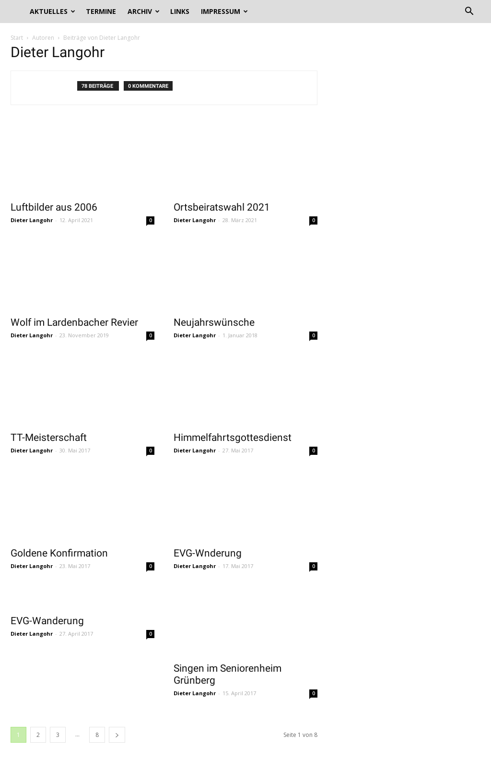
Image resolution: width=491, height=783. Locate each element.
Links (179, 11)
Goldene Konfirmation (59, 553)
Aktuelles (52, 11)
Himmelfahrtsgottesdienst (233, 437)
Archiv (144, 11)
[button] (468, 12)
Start (17, 38)
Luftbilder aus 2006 (54, 207)
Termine (101, 11)
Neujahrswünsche (214, 322)
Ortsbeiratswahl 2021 (222, 207)
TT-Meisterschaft (49, 437)
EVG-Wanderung (47, 621)
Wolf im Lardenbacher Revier (74, 322)
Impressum (224, 11)
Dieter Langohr (32, 220)
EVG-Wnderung (208, 553)
